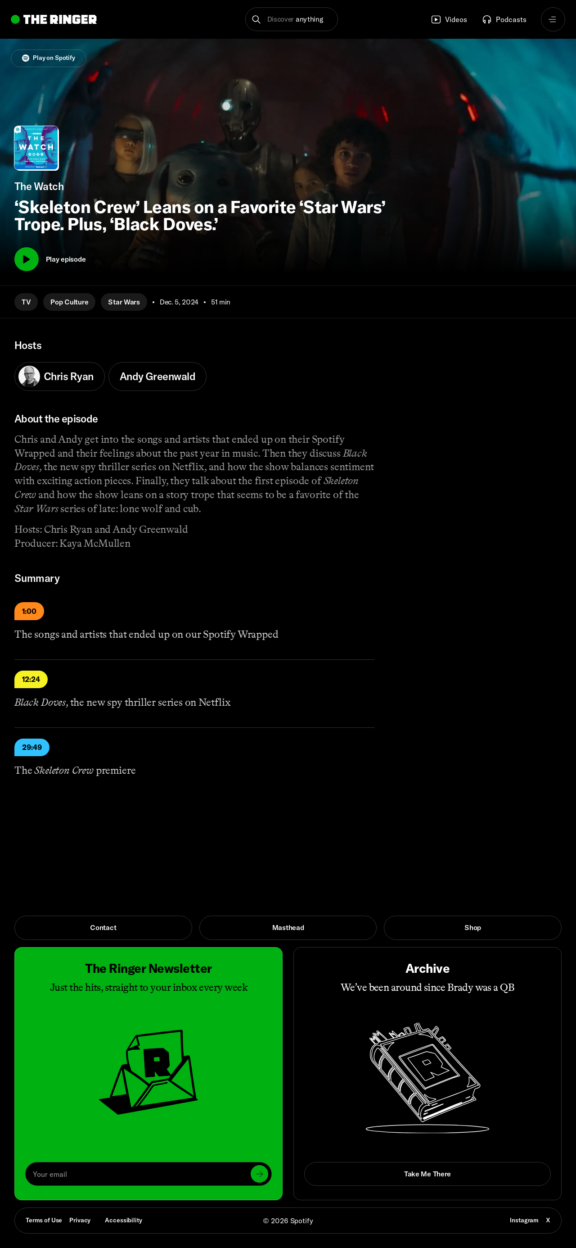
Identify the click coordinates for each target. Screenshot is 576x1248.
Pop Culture (69, 301)
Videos (449, 19)
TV (26, 301)
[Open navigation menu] (553, 19)
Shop (472, 927)
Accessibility (123, 1220)
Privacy (79, 1220)
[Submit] (259, 1174)
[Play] (26, 259)
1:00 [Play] (29, 611)
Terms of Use (44, 1220)
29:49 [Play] (32, 747)
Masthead (288, 927)
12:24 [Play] (31, 679)
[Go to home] (54, 19)
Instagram (524, 1220)
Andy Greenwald (157, 376)
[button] (291, 19)
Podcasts (504, 19)
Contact (103, 927)
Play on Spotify (48, 58)
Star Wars (124, 301)
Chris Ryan (56, 376)
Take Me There (427, 1173)
